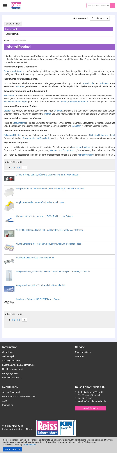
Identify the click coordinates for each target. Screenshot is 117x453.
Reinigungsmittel (10, 373)
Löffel (92, 83)
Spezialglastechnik (11, 360)
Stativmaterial (19, 123)
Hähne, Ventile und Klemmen (74, 101)
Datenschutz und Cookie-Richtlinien (19, 396)
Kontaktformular (85, 155)
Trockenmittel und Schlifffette (36, 138)
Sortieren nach (80, 18)
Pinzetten (20, 86)
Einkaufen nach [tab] (12, 23)
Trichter (47, 114)
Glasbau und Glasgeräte (61, 150)
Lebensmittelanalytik (12, 377)
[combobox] (98, 5)
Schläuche (9, 95)
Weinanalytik (8, 356)
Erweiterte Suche (83, 352)
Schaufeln (104, 83)
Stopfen (7, 111)
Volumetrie (89, 147)
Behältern (76, 126)
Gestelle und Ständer (14, 71)
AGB (4, 401)
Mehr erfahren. (29, 444)
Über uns (79, 356)
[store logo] (16, 5)
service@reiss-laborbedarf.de (92, 401)
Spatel (86, 83)
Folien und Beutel (12, 135)
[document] (58, 445)
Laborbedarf (77, 147)
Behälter (58, 111)
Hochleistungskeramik (12, 369)
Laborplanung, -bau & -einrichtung (18, 365)
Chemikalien (8, 352)
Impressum (7, 405)
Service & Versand (11, 392)
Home (6, 40)
